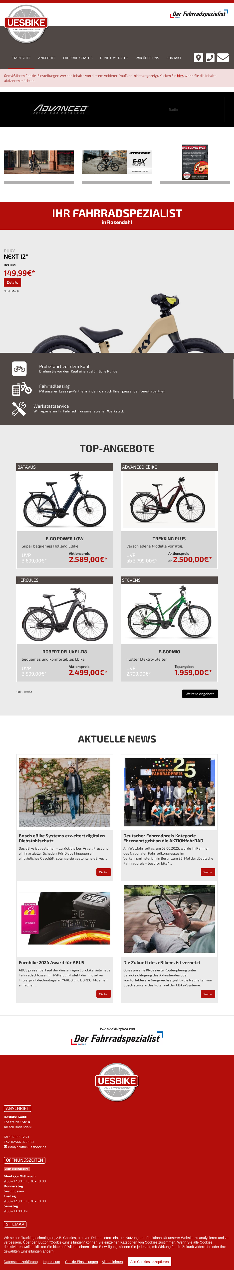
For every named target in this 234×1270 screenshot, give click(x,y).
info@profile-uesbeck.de (27, 1147)
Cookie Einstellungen (81, 1262)
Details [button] (12, 282)
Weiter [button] (103, 872)
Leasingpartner (152, 391)
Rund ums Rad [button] (114, 58)
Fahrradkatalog (78, 58)
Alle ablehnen (112, 1262)
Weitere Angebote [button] (200, 694)
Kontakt (174, 58)
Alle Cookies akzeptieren (149, 1262)
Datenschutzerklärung (21, 1262)
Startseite (21, 58)
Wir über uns (147, 58)
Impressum (51, 1262)
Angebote (47, 58)
